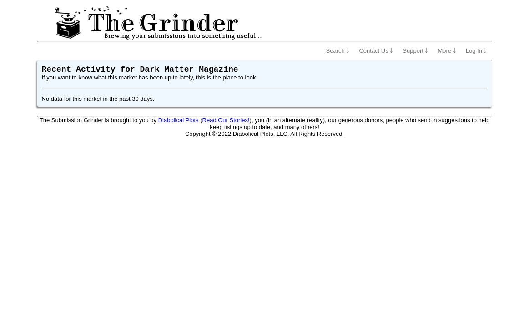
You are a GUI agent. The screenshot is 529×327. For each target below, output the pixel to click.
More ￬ (447, 50)
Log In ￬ (476, 50)
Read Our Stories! (226, 120)
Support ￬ (415, 50)
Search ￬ (338, 50)
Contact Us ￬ (376, 50)
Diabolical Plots (178, 120)
